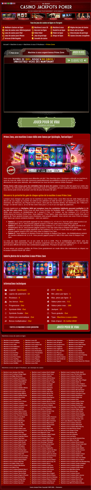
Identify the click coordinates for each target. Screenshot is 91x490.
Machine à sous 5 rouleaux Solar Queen (43, 467)
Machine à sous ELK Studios (55, 350)
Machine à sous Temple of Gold (69, 430)
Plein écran (15, 53)
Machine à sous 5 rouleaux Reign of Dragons (44, 479)
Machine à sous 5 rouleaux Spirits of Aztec (43, 418)
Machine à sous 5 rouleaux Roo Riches (14, 481)
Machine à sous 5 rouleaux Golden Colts (72, 455)
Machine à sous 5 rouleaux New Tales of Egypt (73, 380)
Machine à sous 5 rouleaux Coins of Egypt (15, 434)
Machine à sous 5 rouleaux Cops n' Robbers (73, 384)
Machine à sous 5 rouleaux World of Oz (42, 393)
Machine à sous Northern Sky (69, 432)
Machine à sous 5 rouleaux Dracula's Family (44, 407)
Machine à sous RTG (10, 350)
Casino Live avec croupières (80, 36)
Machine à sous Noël (31, 346)
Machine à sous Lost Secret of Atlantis (42, 405)
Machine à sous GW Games (55, 355)
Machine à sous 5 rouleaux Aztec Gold (71, 481)
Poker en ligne (58, 33)
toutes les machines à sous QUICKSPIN (24, 327)
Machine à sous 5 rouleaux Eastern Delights (73, 415)
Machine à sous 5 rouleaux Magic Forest (43, 422)
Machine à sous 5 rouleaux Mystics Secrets (44, 401)
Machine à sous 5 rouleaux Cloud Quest (72, 405)
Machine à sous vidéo (10, 344)
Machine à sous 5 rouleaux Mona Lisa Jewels (44, 453)
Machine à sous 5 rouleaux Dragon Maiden (72, 448)
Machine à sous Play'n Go (33, 348)
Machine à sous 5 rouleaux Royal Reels (71, 395)
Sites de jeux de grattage (79, 33)
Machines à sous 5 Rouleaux (34, 44)
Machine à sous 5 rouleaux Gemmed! (42, 471)
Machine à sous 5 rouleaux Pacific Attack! (72, 372)
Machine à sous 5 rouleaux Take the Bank (15, 473)
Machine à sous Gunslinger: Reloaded (42, 442)
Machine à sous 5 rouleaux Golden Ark (71, 397)
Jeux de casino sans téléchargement (18, 30)
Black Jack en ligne (77, 30)
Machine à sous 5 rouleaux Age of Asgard (43, 473)
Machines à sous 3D (41, 27)
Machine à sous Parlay (75, 350)
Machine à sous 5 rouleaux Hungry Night (15, 479)
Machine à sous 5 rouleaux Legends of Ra (43, 452)
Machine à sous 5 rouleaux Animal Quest (43, 483)
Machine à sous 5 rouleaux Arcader (41, 413)
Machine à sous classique (54, 340)
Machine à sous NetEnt (10, 348)
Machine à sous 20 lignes (54, 342)
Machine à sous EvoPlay (11, 352)
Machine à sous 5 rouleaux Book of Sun (14, 448)
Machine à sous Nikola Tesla (11, 467)
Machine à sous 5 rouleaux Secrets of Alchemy (44, 477)
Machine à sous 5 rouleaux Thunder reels (72, 418)
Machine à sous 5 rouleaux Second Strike (43, 424)
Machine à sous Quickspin (76, 352)
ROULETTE (38, 19)
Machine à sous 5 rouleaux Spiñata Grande (15, 395)
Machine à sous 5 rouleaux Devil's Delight (43, 372)
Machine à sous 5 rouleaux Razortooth (71, 424)
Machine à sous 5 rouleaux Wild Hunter (14, 420)
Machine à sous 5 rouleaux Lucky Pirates (72, 417)
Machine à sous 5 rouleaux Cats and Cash (72, 391)
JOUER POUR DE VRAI (68, 327)
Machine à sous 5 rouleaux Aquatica (13, 418)
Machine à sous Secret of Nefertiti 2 (41, 446)
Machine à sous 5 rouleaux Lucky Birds (14, 417)
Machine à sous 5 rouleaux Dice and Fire (43, 380)
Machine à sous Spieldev (32, 357)
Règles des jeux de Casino (79, 27)
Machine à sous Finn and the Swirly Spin (43, 430)
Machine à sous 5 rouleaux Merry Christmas (44, 420)
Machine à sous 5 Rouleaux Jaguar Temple (43, 434)
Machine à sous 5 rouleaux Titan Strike (14, 424)
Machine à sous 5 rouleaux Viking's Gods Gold (73, 444)
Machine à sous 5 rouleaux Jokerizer (42, 376)
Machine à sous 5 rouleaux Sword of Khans (44, 475)
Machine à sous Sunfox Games (56, 357)
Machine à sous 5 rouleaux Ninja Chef (14, 453)
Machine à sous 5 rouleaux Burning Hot (14, 477)
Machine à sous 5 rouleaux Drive (12, 399)
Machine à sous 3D (31, 340)
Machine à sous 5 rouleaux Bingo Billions (15, 393)
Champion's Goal (80, 393)
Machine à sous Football (32, 361)
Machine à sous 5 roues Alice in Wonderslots (73, 407)
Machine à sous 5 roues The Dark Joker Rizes (73, 374)
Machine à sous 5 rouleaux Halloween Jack (15, 440)
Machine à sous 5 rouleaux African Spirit (43, 444)
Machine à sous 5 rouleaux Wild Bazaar (42, 440)
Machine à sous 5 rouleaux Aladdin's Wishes (16, 387)
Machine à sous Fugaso (32, 355)
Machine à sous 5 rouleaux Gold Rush (14, 407)
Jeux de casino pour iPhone (14, 36)
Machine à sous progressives (56, 344)
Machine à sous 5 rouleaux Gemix (13, 385)
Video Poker (38, 33)
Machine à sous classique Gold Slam (14, 372)
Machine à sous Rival (75, 348)
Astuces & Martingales (13, 38)
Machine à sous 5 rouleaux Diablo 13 (71, 382)
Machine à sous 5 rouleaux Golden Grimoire (73, 450)
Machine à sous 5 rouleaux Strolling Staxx (15, 450)
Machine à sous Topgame (54, 346)
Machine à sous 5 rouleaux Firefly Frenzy (72, 467)
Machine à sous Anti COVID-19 (56, 359)
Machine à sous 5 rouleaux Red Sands (42, 387)
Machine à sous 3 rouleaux (77, 340)
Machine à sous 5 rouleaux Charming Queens (16, 452)
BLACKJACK (53, 19)
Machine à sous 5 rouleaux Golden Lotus (15, 428)
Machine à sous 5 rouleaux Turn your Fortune (16, 455)
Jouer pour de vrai (46, 122)
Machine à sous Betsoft (76, 346)
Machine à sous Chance (76, 359)
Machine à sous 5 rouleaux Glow (70, 399)
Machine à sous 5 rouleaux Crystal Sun (42, 465)
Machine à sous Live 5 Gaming (78, 355)
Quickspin (22, 290)
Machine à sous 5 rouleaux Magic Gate (42, 428)
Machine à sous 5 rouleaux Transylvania (14, 378)
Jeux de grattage (40, 36)
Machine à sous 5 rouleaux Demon (70, 473)
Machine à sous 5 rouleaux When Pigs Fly (72, 426)
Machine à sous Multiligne (11, 340)
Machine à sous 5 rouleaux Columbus (14, 403)
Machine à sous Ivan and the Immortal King (73, 438)
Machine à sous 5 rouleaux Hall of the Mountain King (75, 461)
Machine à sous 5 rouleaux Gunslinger (42, 384)
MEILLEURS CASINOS (9, 19)
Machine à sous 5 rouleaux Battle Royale (15, 442)
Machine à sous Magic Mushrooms (13, 376)
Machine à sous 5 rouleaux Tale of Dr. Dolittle (73, 457)
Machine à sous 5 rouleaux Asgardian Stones (16, 436)
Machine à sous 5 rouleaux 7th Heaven (42, 395)
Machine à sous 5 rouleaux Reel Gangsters (15, 380)
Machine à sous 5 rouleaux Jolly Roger (42, 391)
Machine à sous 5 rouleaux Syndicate (71, 452)
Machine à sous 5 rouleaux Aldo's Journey (72, 475)
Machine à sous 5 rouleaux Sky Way (13, 422)
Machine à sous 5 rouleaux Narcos (41, 463)
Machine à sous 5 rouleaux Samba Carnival (15, 413)
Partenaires (59, 487)
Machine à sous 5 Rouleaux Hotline (41, 436)
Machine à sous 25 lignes (76, 342)
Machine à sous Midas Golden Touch (14, 463)
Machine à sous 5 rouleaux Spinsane (14, 483)
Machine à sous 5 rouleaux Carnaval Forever (44, 455)
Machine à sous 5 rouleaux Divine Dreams (72, 442)
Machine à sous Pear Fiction (12, 357)
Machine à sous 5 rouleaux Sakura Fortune (15, 430)
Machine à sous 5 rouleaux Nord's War (71, 446)
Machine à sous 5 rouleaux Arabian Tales (72, 403)
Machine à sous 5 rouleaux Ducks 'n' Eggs (43, 382)
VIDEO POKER (68, 19)
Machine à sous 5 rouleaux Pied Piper (14, 432)
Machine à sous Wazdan (76, 357)
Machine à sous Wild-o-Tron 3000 (70, 440)
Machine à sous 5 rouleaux (12, 342)
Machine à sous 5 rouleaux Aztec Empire (72, 411)
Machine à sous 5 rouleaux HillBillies (42, 389)
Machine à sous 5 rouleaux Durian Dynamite (16, 457)
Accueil (5, 44)
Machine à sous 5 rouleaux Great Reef (71, 376)
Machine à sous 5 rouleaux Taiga (41, 415)
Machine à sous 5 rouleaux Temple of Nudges (73, 463)
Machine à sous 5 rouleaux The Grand (42, 457)
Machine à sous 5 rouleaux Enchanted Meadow (74, 385)
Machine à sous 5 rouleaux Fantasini (42, 399)
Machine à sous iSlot (31, 363)
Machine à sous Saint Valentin (13, 361)
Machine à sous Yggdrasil (54, 348)
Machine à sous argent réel (33, 344)
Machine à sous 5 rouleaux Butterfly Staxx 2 (15, 469)
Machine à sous (58, 27)
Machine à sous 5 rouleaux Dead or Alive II (72, 459)
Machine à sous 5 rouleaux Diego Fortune (15, 444)
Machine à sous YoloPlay (11, 359)
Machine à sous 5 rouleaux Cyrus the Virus (43, 403)
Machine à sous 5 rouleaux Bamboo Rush (15, 471)
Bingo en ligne (58, 36)
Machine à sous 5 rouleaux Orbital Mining (15, 382)
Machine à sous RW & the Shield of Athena (72, 483)
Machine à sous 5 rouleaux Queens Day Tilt (43, 461)
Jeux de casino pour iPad (13, 33)
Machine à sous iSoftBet (11, 363)
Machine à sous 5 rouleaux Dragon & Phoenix (16, 475)
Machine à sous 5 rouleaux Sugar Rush (71, 378)
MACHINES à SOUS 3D (83, 19)
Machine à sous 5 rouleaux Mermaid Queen (72, 389)
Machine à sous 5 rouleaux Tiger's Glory (43, 438)
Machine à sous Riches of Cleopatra (42, 409)
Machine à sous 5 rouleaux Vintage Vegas (15, 374)
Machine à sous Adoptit (11, 355)
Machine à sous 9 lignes (32, 342)
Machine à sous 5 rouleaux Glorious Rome (43, 378)
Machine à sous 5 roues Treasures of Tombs (16, 415)
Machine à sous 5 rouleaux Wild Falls (14, 461)
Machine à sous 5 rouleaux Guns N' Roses (15, 401)
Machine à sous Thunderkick (33, 352)
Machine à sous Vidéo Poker (77, 344)
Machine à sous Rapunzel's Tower (41, 432)
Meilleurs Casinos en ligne (14, 27)
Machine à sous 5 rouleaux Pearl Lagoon (15, 391)
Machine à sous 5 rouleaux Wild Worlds (14, 465)
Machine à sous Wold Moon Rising (70, 469)
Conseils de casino (40, 38)
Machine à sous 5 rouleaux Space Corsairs (15, 411)
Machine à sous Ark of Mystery (69, 434)
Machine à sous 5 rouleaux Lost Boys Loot (43, 481)
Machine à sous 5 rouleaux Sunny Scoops (72, 413)
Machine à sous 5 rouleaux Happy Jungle (72, 409)
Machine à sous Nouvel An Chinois (79, 361)
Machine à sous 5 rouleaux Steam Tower (43, 374)
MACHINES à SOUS (23, 19)
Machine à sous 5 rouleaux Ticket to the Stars (44, 450)
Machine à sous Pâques (32, 359)
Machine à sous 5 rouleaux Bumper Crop (43, 411)
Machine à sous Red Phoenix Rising (71, 428)
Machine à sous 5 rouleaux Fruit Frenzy (14, 389)
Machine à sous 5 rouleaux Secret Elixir (14, 397)
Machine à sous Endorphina (33, 350)
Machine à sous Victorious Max (69, 471)
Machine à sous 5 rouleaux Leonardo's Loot (15, 405)
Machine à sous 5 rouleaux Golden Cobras (72, 401)
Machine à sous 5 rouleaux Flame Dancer (43, 397)
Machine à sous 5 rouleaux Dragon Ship (14, 384)
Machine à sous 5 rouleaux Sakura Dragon (15, 459)
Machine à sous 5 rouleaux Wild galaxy (14, 446)
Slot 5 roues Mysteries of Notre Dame (71, 420)
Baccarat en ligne (40, 30)
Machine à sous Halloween (12, 346)
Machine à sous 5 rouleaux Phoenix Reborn (44, 459)
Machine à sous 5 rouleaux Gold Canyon (43, 469)
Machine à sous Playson (54, 352)
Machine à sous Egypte (54, 361)
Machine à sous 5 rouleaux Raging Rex (42, 448)
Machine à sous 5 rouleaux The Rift (13, 426)
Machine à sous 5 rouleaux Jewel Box (42, 385)
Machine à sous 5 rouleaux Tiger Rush (14, 438)
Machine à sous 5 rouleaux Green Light (71, 387)
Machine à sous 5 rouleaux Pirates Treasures (44, 417)
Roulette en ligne (59, 30)
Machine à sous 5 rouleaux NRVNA (41, 426)
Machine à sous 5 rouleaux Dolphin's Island (73, 453)
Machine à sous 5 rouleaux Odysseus (71, 422)
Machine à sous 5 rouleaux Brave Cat (71, 477)
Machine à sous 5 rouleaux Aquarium (14, 409)
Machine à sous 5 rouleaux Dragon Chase (72, 465)
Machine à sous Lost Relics (68, 436)
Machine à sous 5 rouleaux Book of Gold (72, 479)
